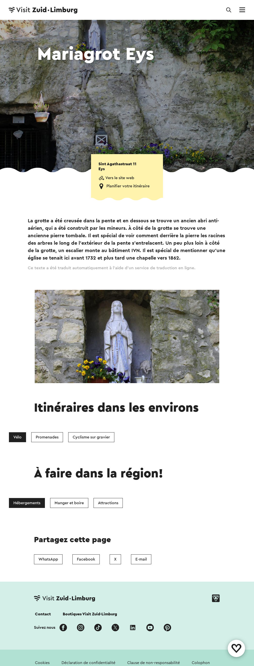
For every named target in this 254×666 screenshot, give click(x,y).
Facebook (86, 559)
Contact (43, 614)
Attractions (108, 503)
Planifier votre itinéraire (128, 186)
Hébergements (26, 503)
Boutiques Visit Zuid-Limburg (90, 614)
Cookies (42, 663)
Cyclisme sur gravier (91, 437)
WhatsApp (48, 559)
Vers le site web (119, 178)
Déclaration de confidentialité (88, 663)
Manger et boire (69, 503)
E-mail (141, 559)
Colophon (201, 663)
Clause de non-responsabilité (153, 663)
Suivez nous (44, 628)
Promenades (47, 437)
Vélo (17, 437)
